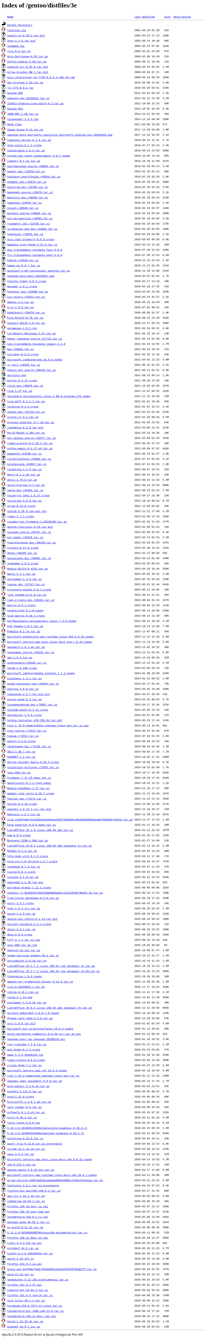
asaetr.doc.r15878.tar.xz (26, 171)
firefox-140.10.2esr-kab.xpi (28, 1211)
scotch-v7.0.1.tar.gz (23, 417)
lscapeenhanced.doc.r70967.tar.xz (32, 704)
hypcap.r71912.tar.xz (23, 736)
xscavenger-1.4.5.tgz (23, 119)
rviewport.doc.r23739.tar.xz (28, 223)
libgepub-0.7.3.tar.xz (23, 866)
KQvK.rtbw (14, 124)
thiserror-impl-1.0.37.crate (28, 495)
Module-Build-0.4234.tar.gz (27, 568)
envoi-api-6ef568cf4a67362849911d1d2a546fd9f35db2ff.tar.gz (52, 1269)
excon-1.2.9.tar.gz (21, 913)
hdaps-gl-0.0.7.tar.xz (23, 265)
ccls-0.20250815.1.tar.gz (26, 987)
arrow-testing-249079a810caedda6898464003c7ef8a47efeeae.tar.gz (55, 1180)
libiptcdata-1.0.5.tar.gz (26, 150)
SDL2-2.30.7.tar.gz (21, 751)
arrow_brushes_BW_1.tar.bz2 (27, 72)
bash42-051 (15, 108)
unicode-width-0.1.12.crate (27, 710)
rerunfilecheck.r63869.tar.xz (29, 459)
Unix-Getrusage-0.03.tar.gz (27, 56)
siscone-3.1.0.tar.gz (23, 877)
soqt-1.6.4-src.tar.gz (23, 908)
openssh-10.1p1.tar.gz (23, 950)
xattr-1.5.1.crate (20, 903)
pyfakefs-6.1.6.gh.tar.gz (26, 1112)
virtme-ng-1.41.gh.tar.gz (26, 1149)
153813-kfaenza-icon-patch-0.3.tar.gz (35, 103)
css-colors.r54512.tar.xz (26, 297)
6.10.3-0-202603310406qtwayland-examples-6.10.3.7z (45, 1133)
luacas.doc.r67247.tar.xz (26, 584)
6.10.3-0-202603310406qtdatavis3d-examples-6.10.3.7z (47, 1128)
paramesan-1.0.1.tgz (22, 328)
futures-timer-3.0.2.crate (26, 281)
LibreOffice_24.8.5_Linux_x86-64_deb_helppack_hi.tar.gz (49, 845)
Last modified (144, 16)
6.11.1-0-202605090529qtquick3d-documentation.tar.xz (47, 1232)
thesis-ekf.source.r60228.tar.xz (31, 370)
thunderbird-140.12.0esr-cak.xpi (31, 1316)
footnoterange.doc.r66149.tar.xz (31, 542)
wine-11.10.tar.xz (20, 1274)
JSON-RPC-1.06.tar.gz (23, 114)
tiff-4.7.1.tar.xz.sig (23, 940)
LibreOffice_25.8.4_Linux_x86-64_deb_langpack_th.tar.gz (49, 1007)
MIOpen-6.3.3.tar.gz (22, 851)
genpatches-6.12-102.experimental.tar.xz (37, 1279)
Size (167, 16)
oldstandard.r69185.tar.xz (26, 662)
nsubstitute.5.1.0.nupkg (25, 610)
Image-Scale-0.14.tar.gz (25, 129)
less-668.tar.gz (19, 772)
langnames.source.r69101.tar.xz (30, 652)
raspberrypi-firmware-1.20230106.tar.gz (37, 521)
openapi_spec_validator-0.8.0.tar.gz (34, 1081)
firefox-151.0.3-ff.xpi (24, 1285)
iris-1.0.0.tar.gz (20, 307)
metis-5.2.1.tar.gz (21, 574)
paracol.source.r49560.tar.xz (29, 213)
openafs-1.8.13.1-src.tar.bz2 (29, 809)
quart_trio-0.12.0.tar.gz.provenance (34, 1143)
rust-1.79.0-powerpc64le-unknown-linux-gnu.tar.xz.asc (48, 725)
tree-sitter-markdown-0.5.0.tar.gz (33, 898)
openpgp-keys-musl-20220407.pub (30, 276)
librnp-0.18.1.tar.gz (23, 992)
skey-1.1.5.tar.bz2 (21, 40)
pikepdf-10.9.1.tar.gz (23, 1326)
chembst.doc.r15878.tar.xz (26, 182)
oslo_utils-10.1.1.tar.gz (26, 1300)
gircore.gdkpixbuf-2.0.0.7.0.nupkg (33, 1013)
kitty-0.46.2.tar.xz (22, 1117)
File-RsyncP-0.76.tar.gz (25, 317)
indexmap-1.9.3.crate (23, 563)
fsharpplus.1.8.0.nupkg (24, 976)
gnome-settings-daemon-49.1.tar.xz (33, 955)
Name (10, 16)
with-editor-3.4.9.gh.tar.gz (28, 1086)
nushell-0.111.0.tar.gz (24, 1091)
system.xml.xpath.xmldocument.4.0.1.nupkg (38, 155)
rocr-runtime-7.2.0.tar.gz (26, 1044)
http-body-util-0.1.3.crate (27, 856)
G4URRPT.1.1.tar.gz (21, 757)
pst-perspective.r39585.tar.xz (30, 218)
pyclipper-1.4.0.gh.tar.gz (26, 1002)
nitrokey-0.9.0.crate (23, 354)
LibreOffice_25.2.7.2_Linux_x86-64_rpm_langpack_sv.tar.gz (51, 966)
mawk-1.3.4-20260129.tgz (25, 1055)
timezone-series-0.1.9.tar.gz (29, 140)
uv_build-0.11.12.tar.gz (25, 1227)
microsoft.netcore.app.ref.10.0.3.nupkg (37, 1070)
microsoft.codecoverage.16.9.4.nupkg (34, 359)
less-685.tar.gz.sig (22, 945)
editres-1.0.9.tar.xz (23, 689)
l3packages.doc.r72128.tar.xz (29, 746)
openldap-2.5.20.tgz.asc (25, 882)
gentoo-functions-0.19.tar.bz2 (30, 527)
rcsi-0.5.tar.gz (19, 51)
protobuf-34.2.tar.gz (23, 1248)
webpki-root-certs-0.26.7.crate (30, 793)
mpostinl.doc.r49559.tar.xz (27, 197)
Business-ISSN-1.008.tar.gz (27, 840)
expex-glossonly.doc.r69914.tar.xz (33, 683)
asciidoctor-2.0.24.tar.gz (26, 960)
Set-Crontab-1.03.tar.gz (25, 82)
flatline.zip (16, 30)
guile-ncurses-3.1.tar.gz (26, 485)
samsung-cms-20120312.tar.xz (28, 98)
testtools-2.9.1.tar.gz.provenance (33, 1185)
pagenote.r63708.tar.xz (24, 453)
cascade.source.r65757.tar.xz (29, 532)
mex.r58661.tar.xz (20, 349)
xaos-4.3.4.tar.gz (20, 1154)
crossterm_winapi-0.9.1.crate (29, 589)
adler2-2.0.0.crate (21, 741)
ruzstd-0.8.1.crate (21, 872)
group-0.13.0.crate (21, 506)
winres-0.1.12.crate (22, 380)
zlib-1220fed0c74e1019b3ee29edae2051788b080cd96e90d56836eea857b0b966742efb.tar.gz (70, 819)
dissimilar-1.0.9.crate (24, 715)
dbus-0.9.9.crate (19, 934)
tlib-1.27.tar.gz (19, 391)
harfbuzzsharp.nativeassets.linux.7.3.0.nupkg (41, 621)
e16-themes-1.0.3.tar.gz (25, 626)
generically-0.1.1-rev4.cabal (29, 783)
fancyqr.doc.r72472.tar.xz (26, 798)
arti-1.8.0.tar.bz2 (21, 1023)
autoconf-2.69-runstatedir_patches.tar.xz (38, 270)
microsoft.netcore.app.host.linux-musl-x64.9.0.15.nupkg (49, 1159)
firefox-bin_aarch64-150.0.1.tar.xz (34, 1190)
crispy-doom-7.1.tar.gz (24, 1065)
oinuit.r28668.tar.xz (23, 208)
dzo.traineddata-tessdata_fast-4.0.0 (34, 250)
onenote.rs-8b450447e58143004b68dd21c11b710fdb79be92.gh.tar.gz (55, 892)
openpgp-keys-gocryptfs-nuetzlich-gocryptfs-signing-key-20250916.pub (59, 135)
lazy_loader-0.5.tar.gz (24, 1107)
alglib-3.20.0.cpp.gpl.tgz (26, 511)
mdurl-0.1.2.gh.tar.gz (23, 474)
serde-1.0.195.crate (22, 668)
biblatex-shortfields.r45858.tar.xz (34, 176)
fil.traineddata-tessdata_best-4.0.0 (34, 255)
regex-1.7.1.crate (20, 516)
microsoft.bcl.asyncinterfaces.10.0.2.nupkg (40, 1028)
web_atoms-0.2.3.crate (23, 1049)
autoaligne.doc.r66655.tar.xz (29, 558)
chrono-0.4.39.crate (22, 804)
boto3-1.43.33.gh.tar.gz (25, 1321)
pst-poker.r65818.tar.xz (25, 537)
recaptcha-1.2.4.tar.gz (24, 469)
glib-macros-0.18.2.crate (26, 615)
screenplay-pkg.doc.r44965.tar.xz (32, 229)
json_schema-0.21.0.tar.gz (26, 595)
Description (182, 16)
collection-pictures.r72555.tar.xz (33, 767)
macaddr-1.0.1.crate (22, 286)
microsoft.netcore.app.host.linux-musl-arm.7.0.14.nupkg (49, 642)
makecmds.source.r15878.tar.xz (30, 192)
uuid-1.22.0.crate (20, 1096)
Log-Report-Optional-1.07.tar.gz (31, 333)
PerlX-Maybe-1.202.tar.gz (26, 432)
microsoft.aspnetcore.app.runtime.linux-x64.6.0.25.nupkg (50, 636)
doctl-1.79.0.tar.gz (22, 480)
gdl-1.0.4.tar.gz (19, 657)
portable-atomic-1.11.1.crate (29, 887)
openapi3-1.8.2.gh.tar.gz (26, 647)
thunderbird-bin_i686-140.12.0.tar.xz (35, 1311)
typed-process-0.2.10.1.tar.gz (30, 443)
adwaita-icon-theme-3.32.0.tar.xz (32, 244)
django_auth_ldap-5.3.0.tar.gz (30, 1018)
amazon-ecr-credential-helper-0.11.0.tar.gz (40, 981)
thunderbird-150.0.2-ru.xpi (27, 1217)
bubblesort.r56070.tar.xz (26, 312)
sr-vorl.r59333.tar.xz (23, 365)
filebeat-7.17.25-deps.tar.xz (29, 777)
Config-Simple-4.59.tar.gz (26, 61)
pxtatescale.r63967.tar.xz (26, 464)
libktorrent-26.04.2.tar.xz (27, 1290)
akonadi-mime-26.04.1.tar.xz (28, 1222)
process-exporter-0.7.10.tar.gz (30, 422)
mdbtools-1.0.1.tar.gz (23, 814)
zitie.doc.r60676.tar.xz (25, 385)
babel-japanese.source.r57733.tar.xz (34, 338)
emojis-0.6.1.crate (21, 605)
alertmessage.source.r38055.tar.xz (33, 166)
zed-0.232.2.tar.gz (21, 1164)
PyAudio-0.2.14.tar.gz (23, 631)
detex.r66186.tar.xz (22, 553)
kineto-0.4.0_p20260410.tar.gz (30, 1253)
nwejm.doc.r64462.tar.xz (25, 490)
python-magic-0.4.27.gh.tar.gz (30, 448)
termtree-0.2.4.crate (23, 406)
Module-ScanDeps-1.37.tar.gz (28, 788)
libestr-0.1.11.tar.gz (23, 161)
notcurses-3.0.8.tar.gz (24, 500)
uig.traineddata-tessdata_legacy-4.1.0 (36, 344)
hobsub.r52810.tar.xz (23, 260)
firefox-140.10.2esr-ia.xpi (27, 1206)
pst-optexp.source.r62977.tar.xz (31, 438)
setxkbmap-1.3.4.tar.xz (24, 579)
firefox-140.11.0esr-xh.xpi (27, 1237)
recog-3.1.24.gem (19, 997)
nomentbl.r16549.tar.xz (24, 202)
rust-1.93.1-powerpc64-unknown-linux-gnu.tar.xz (43, 1075)
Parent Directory (19, 25)
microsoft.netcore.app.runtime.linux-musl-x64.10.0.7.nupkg (52, 1175)
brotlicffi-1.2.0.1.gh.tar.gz (29, 1102)
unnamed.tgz (16, 46)
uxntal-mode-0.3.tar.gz (24, 699)
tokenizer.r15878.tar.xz (25, 234)
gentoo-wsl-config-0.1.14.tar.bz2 (32, 919)
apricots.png (16, 375)
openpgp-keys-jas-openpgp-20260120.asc (36, 1039)
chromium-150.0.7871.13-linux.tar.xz (34, 1305)
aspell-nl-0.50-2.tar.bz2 (26, 35)
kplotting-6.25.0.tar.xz (25, 1138)
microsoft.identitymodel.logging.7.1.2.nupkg (41, 673)
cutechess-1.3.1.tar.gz (24, 678)
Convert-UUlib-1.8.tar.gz (26, 323)
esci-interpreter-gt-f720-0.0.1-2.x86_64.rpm (41, 77)
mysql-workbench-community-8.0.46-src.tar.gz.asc (44, 1034)
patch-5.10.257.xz (20, 1258)
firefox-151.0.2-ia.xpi (24, 1264)
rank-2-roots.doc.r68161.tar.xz (30, 600)
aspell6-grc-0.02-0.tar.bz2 (27, 67)
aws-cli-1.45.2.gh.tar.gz (26, 1196)
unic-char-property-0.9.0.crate (30, 239)
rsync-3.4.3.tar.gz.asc (24, 1243)
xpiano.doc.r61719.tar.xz (26, 412)
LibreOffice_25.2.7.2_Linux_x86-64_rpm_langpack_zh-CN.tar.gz (53, 971)
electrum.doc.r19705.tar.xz (27, 187)
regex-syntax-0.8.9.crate (26, 1060)
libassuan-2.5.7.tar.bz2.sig (28, 694)
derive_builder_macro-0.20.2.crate (33, 762)
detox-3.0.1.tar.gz (21, 929)
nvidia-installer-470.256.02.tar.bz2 (34, 720)
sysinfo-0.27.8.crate (23, 547)
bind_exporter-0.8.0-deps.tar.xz (31, 825)
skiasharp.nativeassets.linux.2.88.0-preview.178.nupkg (48, 396)
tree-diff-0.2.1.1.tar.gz (26, 401)
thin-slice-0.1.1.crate (24, 145)
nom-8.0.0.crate (19, 835)
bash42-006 (15, 93)
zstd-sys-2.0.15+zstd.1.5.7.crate (32, 861)
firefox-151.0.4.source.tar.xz (30, 1295)
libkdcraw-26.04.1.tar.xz (26, 1201)
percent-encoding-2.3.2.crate (29, 924)
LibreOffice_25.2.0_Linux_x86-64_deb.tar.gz (40, 830)
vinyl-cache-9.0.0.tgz (23, 1122)
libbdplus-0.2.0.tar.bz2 (25, 427)
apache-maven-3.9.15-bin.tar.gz (30, 1170)
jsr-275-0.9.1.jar (20, 87)
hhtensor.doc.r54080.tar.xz (27, 291)
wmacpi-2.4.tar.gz (20, 302)
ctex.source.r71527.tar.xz (26, 730)
